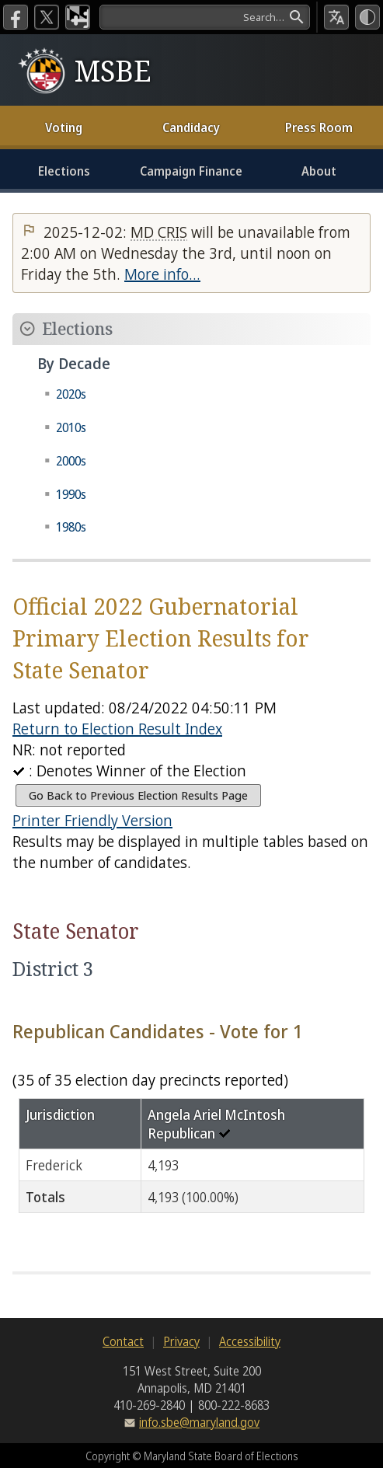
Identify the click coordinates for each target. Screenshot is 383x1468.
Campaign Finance (191, 171)
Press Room (319, 127)
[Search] (204, 17)
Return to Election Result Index (117, 728)
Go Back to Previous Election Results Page (138, 795)
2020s (71, 394)
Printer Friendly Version (92, 820)
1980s (71, 526)
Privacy (181, 1341)
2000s (71, 460)
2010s (71, 427)
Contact (123, 1341)
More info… (162, 273)
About (318, 171)
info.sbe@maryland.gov (199, 1422)
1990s (71, 494)
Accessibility (249, 1341)
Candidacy (191, 127)
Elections (64, 171)
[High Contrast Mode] (367, 17)
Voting (63, 127)
